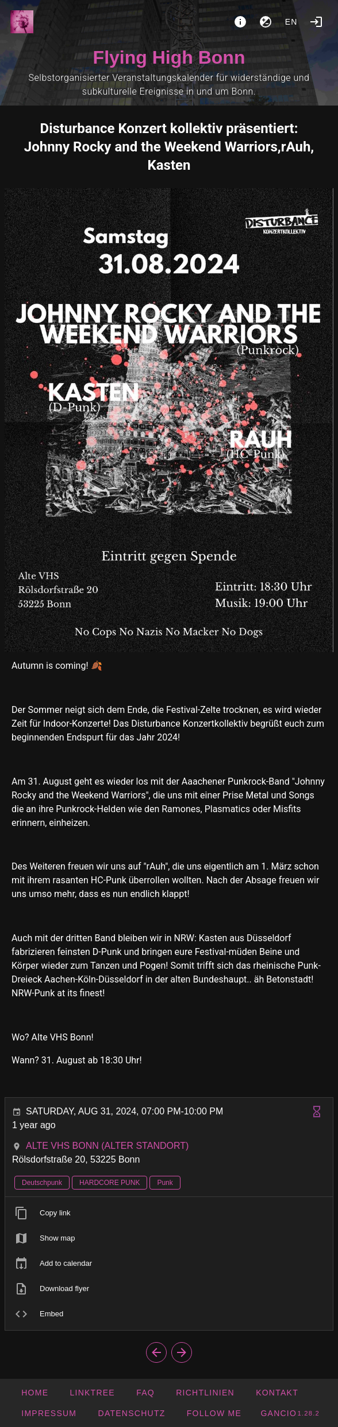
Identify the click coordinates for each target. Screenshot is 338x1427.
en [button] (291, 21)
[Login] (316, 21)
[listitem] (169, 1213)
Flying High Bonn (169, 57)
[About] (240, 21)
